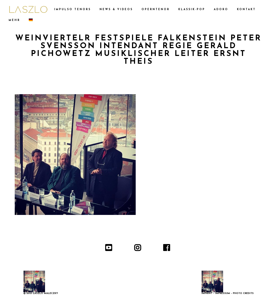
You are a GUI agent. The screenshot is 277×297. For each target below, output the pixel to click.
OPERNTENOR (156, 9)
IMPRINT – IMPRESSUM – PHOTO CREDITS (227, 293)
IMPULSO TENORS (72, 9)
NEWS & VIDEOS (116, 9)
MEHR (14, 20)
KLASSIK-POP (191, 9)
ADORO (221, 9)
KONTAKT (246, 9)
